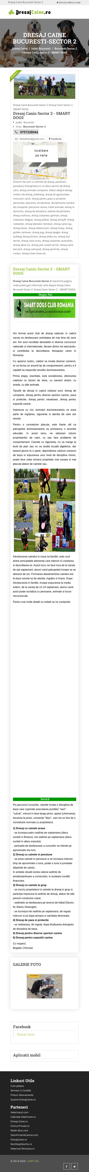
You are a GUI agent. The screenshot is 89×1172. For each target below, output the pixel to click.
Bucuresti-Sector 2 (65, 48)
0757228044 (29, 132)
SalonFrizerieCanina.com (24, 1134)
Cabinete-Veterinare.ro (23, 1116)
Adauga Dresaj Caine (69, 2)
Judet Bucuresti (41, 48)
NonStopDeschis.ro (21, 1144)
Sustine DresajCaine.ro (23, 1099)
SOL (37, 1161)
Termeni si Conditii (21, 1090)
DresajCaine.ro (19, 1139)
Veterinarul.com (19, 1112)
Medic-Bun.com (19, 1130)
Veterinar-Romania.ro (23, 1148)
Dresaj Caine (20, 48)
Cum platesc (17, 1085)
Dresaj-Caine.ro (19, 1121)
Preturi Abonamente (22, 1094)
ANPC (31, 1161)
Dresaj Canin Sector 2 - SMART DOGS (41, 271)
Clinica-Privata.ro (20, 1125)
